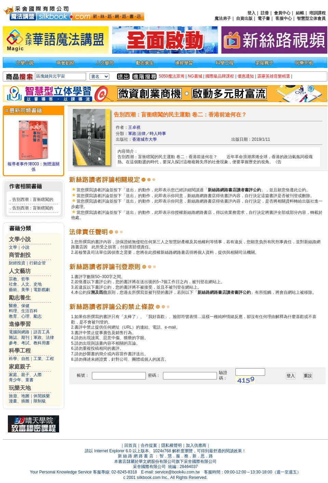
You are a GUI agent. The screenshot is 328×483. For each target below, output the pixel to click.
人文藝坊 (20, 271)
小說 (25, 247)
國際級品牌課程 (219, 76)
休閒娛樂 (41, 396)
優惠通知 (245, 76)
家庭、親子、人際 (25, 374)
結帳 (300, 13)
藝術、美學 (19, 289)
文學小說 (20, 239)
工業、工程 (43, 358)
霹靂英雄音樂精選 (273, 76)
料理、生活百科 (23, 310)
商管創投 (20, 255)
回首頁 (130, 445)
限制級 (39, 401)
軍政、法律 (43, 337)
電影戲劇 (41, 289)
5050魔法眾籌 (171, 76)
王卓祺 (134, 127)
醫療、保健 (19, 305)
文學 (13, 247)
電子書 (264, 18)
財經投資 (17, 263)
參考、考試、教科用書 (29, 343)
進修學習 (20, 324)
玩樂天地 (20, 388)
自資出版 (244, 18)
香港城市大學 (144, 139)
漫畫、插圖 (19, 401)
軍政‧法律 (137, 133)
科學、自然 (19, 358)
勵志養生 (20, 298)
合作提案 (149, 445)
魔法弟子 (223, 18)
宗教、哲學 (19, 279)
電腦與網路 (19, 332)
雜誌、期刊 (19, 337)
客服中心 (283, 18)
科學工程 (20, 351)
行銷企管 (37, 263)
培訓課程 (317, 13)
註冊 (265, 13)
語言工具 (41, 332)
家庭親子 (20, 367)
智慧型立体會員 (311, 18)
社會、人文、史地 (25, 284)
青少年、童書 (21, 379)
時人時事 (158, 133)
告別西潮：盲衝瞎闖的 (32, 199)
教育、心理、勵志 (25, 316)
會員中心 (282, 13)
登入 (251, 13)
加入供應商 (196, 445)
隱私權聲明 (171, 445)
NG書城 (195, 76)
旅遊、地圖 (19, 396)
